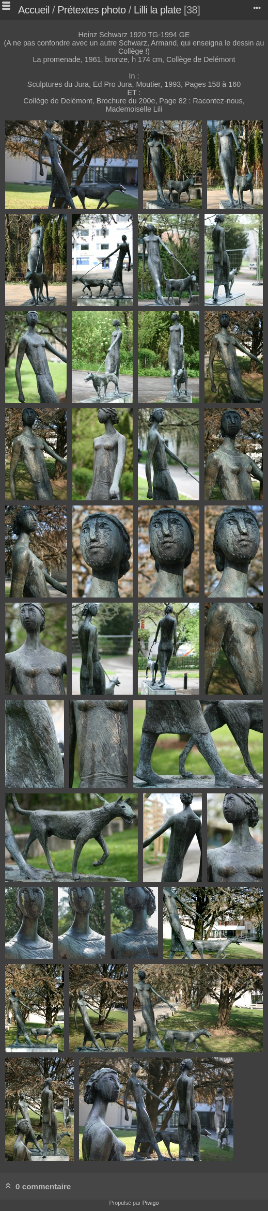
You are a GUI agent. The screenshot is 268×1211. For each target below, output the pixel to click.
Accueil (34, 10)
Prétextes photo (91, 10)
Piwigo (151, 1203)
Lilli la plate (157, 10)
